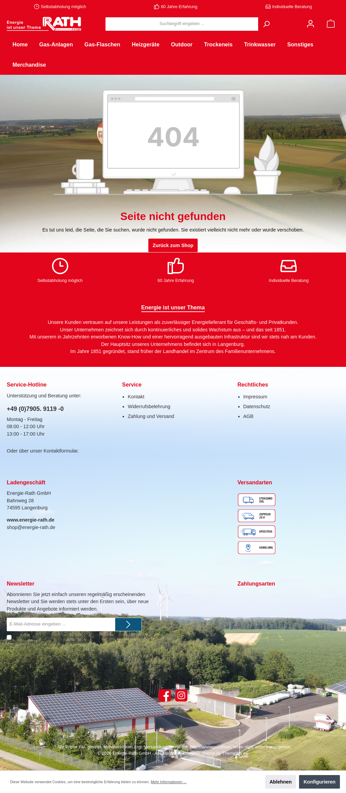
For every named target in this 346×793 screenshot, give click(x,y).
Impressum (255, 396)
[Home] (20, 44)
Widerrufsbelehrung (149, 406)
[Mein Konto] (310, 24)
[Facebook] (164, 695)
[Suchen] (266, 24)
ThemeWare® (235, 753)
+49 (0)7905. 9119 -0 (35, 408)
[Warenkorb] (330, 24)
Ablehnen (281, 782)
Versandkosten (158, 747)
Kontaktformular (61, 451)
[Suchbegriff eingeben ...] (181, 24)
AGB (248, 416)
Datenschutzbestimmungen (63, 637)
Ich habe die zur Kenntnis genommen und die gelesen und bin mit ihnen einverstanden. (87, 639)
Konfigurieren (319, 782)
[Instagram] (181, 695)
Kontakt (136, 396)
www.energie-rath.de (30, 520)
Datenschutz (256, 406)
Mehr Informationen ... (168, 782)
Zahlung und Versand (151, 416)
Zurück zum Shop (173, 245)
